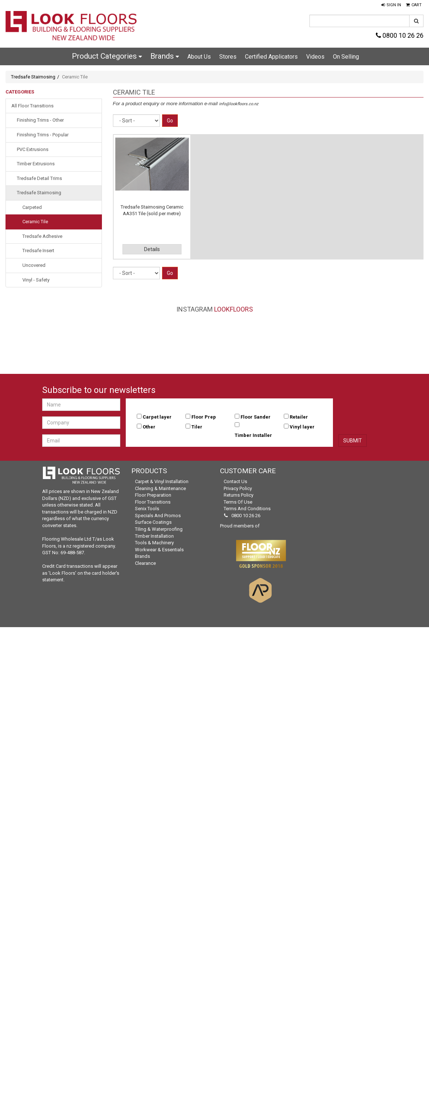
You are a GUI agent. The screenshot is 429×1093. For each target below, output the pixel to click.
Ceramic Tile (35, 221)
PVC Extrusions (32, 149)
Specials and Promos (158, 515)
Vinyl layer (302, 427)
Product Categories (107, 56)
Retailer (299, 417)
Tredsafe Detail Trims (39, 178)
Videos (315, 56)
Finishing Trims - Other (40, 120)
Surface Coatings (153, 522)
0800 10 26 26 (399, 35)
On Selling (346, 56)
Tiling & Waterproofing (159, 529)
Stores (227, 56)
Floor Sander (256, 417)
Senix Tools (147, 508)
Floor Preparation (153, 495)
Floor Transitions (152, 502)
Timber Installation (154, 536)
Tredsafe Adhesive (42, 236)
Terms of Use (238, 502)
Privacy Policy (238, 488)
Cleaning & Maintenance (160, 488)
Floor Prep (203, 417)
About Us (199, 56)
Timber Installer (253, 435)
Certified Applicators (271, 56)
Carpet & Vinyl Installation (161, 481)
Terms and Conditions (247, 508)
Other (149, 427)
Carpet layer (157, 417)
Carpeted (32, 207)
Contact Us (235, 481)
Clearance (145, 563)
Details (152, 249)
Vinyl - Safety (36, 280)
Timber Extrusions (36, 163)
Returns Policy (238, 495)
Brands (164, 56)
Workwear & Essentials (159, 549)
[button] (391, 5)
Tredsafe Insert (38, 250)
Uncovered (33, 265)
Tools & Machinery (154, 542)
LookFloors (233, 309)
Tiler (196, 427)
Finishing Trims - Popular (43, 134)
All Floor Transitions (32, 105)
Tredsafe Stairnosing (33, 77)
